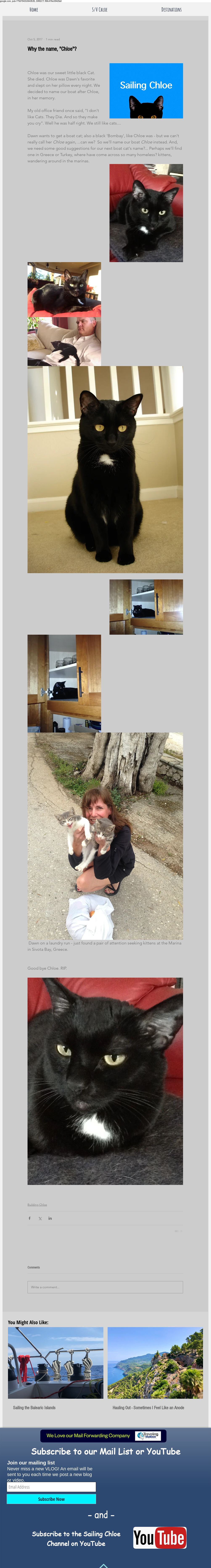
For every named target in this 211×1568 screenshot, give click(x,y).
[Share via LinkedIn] (50, 1218)
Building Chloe (37, 1205)
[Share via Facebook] (30, 1218)
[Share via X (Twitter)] (40, 1218)
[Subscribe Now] (51, 1499)
